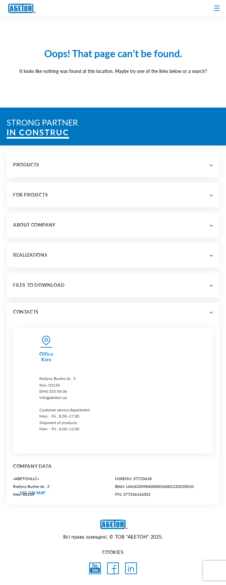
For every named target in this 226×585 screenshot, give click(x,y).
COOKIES (112, 552)
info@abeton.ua (53, 397)
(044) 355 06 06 (53, 391)
